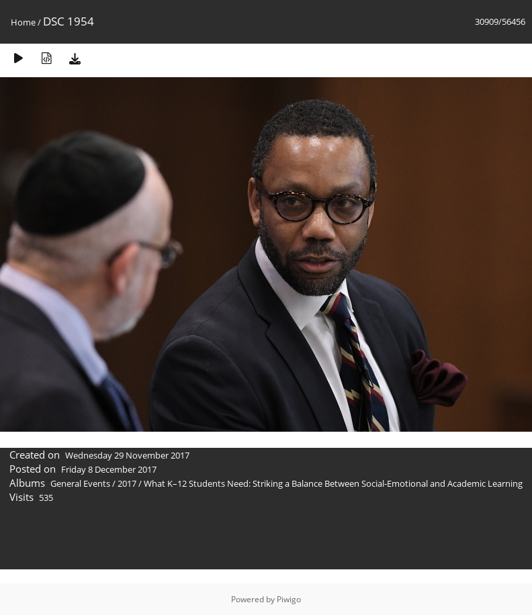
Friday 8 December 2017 (109, 469)
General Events (80, 483)
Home (23, 22)
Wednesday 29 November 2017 (127, 455)
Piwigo (289, 599)
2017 (127, 483)
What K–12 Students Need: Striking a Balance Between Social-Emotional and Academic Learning (333, 483)
